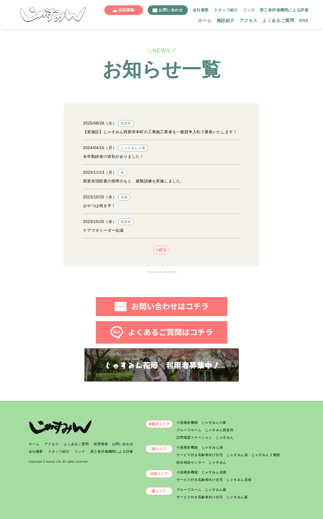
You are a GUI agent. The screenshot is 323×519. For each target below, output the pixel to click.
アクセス (248, 20)
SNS (304, 20)
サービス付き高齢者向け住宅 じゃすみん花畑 (214, 480)
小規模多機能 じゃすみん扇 (199, 447)
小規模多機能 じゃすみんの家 (201, 422)
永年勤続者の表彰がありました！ (113, 156)
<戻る (161, 250)
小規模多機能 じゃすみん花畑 (201, 472)
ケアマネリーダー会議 (103, 230)
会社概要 (201, 10)
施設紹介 (226, 20)
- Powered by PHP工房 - (161, 271)
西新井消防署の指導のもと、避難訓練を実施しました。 (133, 181)
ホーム (204, 20)
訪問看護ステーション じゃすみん (205, 437)
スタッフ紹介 (226, 10)
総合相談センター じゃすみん (201, 462)
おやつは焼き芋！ (99, 206)
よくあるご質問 (278, 20)
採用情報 (123, 9)
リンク (249, 10)
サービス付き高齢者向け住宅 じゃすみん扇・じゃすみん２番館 (228, 455)
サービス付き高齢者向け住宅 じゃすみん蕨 (212, 497)
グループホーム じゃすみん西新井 (205, 430)
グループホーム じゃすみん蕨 (201, 489)
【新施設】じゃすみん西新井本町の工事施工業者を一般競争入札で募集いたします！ (160, 132)
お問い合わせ (168, 10)
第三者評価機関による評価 (284, 10)
